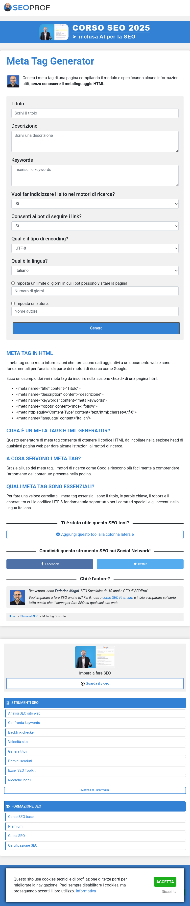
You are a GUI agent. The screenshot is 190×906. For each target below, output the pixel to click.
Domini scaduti (20, 761)
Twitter (140, 564)
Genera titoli (17, 751)
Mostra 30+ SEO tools (95, 790)
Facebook (50, 564)
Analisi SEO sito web (24, 713)
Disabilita (169, 892)
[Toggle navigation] (183, 8)
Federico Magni (67, 591)
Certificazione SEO (22, 845)
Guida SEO (16, 836)
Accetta (165, 882)
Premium (15, 826)
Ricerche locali (19, 780)
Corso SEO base (21, 817)
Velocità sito (18, 742)
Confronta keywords (24, 723)
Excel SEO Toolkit (22, 770)
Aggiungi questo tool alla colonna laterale (97, 534)
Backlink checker (21, 732)
